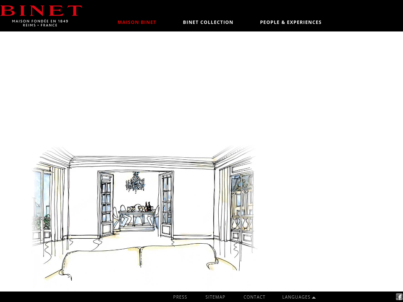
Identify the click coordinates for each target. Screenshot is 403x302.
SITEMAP (215, 297)
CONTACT (254, 297)
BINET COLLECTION (208, 22)
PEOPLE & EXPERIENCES (291, 22)
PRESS (180, 297)
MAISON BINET (137, 22)
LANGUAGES (297, 297)
